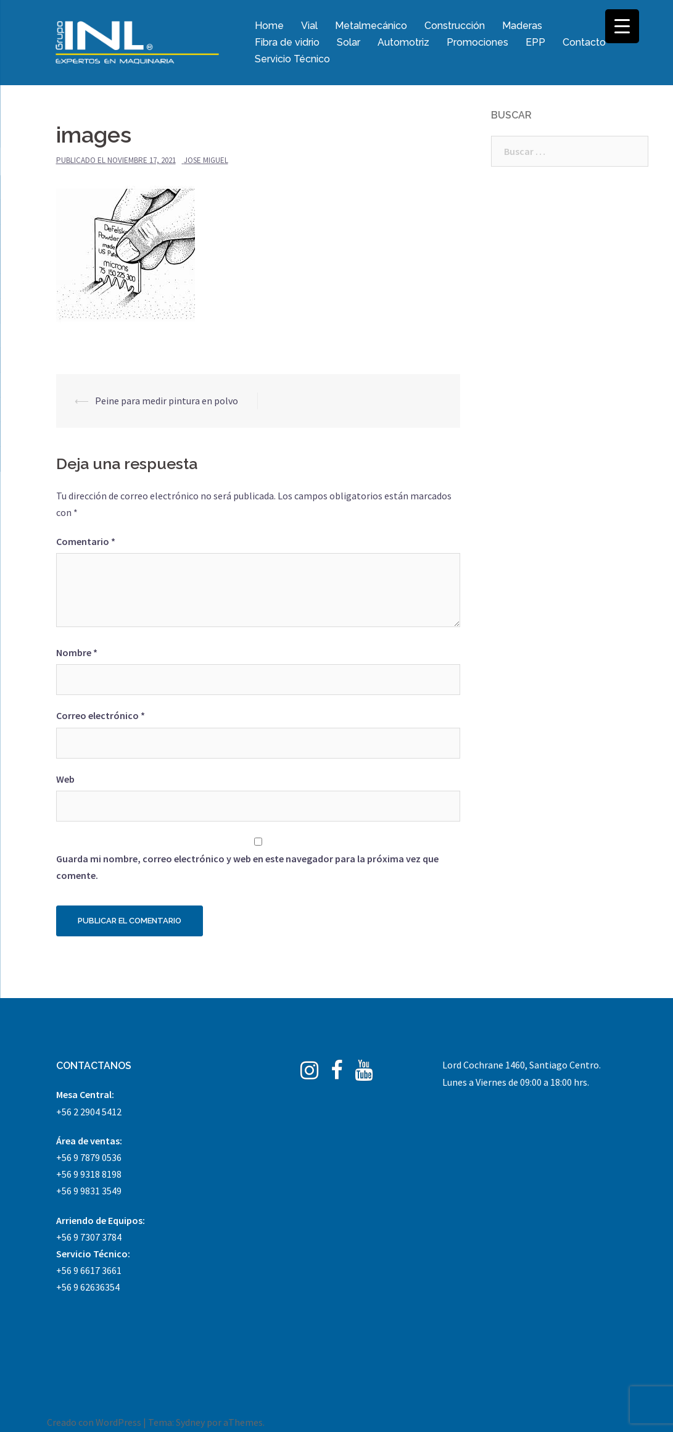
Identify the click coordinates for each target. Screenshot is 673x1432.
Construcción (454, 25)
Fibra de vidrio (287, 42)
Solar (348, 42)
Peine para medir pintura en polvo (166, 400)
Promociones (477, 42)
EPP (535, 42)
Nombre (76, 652)
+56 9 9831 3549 (89, 1190)
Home (269, 25)
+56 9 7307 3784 (89, 1237)
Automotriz (403, 42)
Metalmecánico (371, 25)
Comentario (85, 541)
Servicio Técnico (292, 59)
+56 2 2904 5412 (89, 1111)
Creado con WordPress (94, 1422)
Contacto (584, 42)
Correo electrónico (100, 715)
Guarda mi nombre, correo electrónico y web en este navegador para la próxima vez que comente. (247, 866)
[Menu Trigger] (622, 26)
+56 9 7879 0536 (89, 1157)
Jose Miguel (206, 160)
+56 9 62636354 (88, 1287)
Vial (309, 25)
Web (65, 779)
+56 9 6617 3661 (89, 1270)
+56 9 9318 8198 (89, 1174)
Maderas (522, 25)
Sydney (190, 1422)
